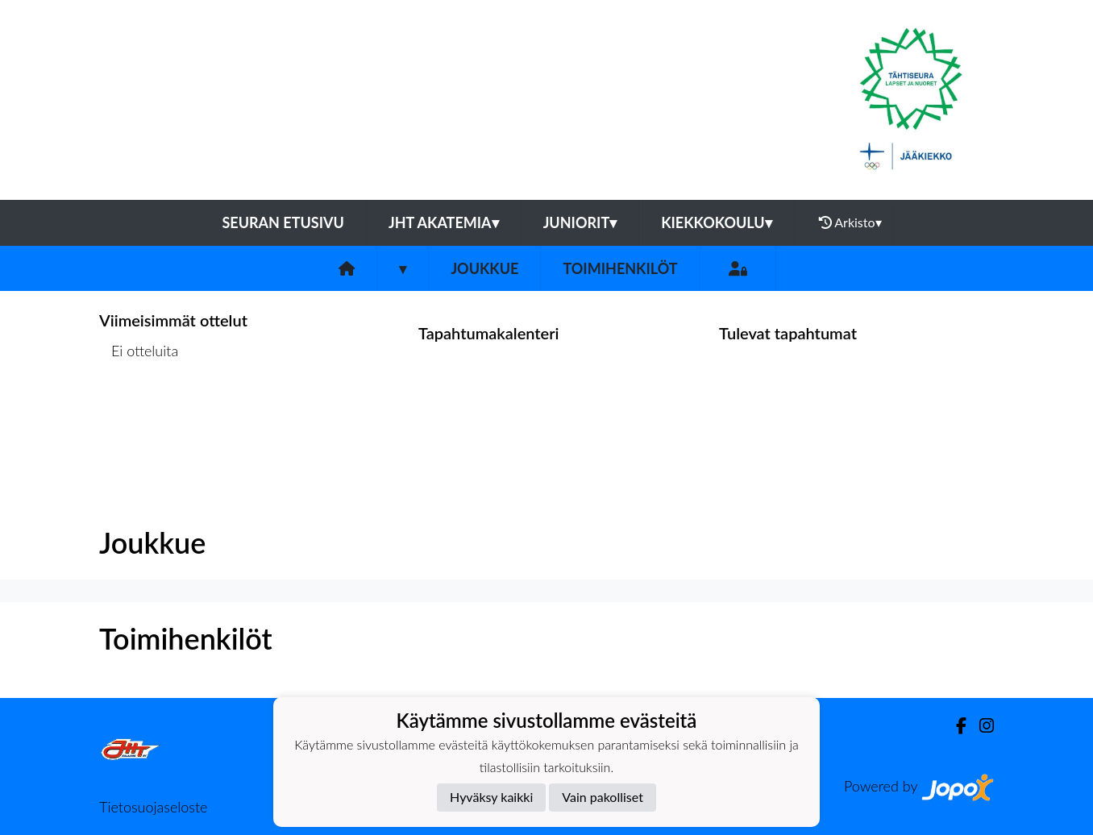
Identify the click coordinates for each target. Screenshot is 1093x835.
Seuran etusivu (283, 222)
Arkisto (850, 222)
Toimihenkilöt (620, 268)
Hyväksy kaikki (491, 796)
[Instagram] (980, 725)
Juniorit (580, 222)
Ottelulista (139, 413)
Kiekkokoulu (716, 222)
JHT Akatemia (444, 222)
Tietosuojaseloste (153, 807)
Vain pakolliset (602, 796)
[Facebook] (954, 725)
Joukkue (484, 268)
